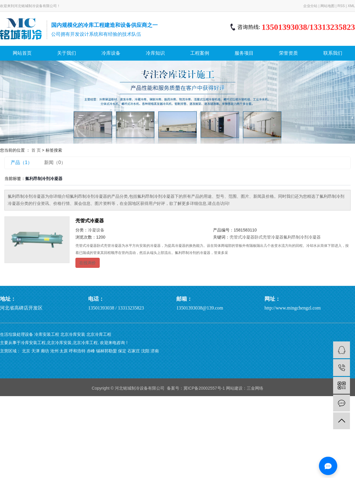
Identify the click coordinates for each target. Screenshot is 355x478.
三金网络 (255, 388)
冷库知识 (155, 53)
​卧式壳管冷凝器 (268, 237)
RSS (341, 6)
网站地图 (327, 6)
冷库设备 (110, 53)
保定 (122, 351)
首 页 (36, 150)
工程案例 (199, 53)
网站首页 (22, 53)
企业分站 (310, 6)
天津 (35, 351)
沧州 (54, 351)
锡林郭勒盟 (106, 351)
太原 (63, 351)
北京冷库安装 (72, 334)
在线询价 (87, 262)
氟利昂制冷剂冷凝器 (302, 237)
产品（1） (21, 162)
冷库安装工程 (46, 334)
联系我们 (332, 53)
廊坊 (45, 351)
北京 (26, 351)
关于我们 (66, 53)
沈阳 (145, 351)
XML (351, 6)
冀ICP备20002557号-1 (204, 388)
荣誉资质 (288, 53)
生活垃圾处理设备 (16, 334)
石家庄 (134, 351)
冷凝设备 (96, 230)
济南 (155, 351)
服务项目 (244, 53)
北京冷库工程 (98, 334)
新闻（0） (55, 162)
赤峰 (91, 351)
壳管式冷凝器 (89, 220)
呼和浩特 (77, 351)
